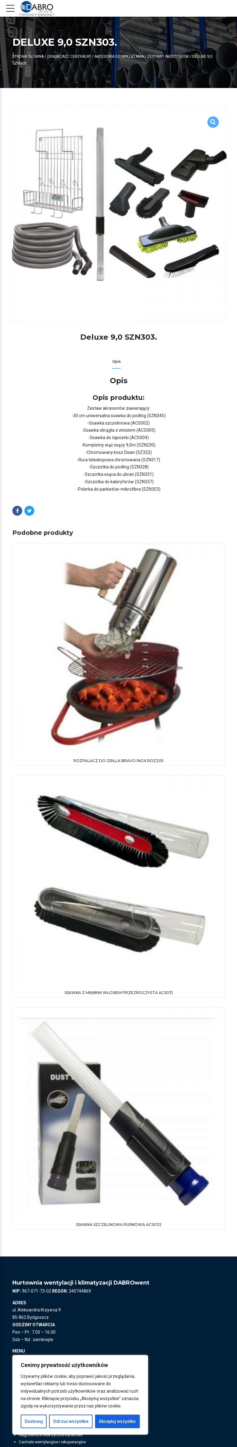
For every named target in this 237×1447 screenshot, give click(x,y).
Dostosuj (34, 1421)
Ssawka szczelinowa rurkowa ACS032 (118, 1225)
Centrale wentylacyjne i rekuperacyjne (56, 1443)
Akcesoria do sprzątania (124, 56)
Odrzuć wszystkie (71, 1421)
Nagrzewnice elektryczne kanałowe (53, 1435)
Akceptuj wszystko (117, 1421)
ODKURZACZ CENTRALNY (71, 56)
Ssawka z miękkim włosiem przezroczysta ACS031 (118, 993)
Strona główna (28, 56)
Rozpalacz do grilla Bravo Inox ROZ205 (118, 761)
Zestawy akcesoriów (174, 56)
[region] (80, 1395)
